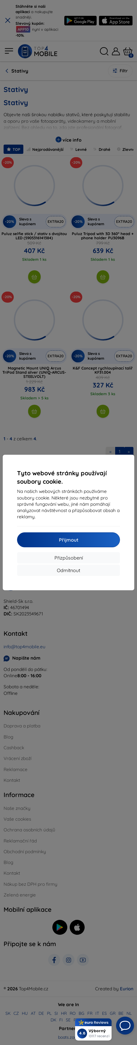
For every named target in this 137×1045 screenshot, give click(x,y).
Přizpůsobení (68, 558)
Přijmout (68, 540)
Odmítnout (68, 570)
